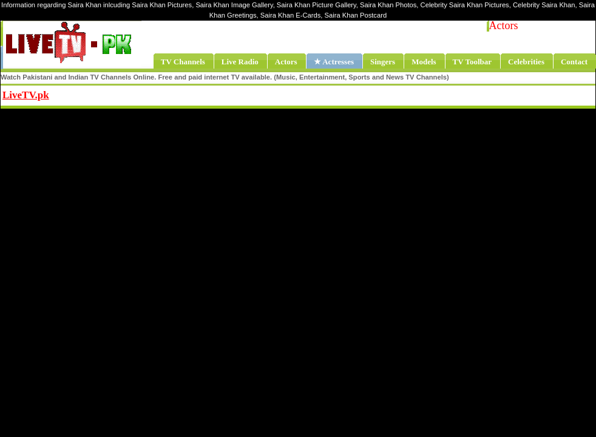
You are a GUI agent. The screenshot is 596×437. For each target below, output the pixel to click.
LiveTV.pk (25, 95)
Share (125, 93)
